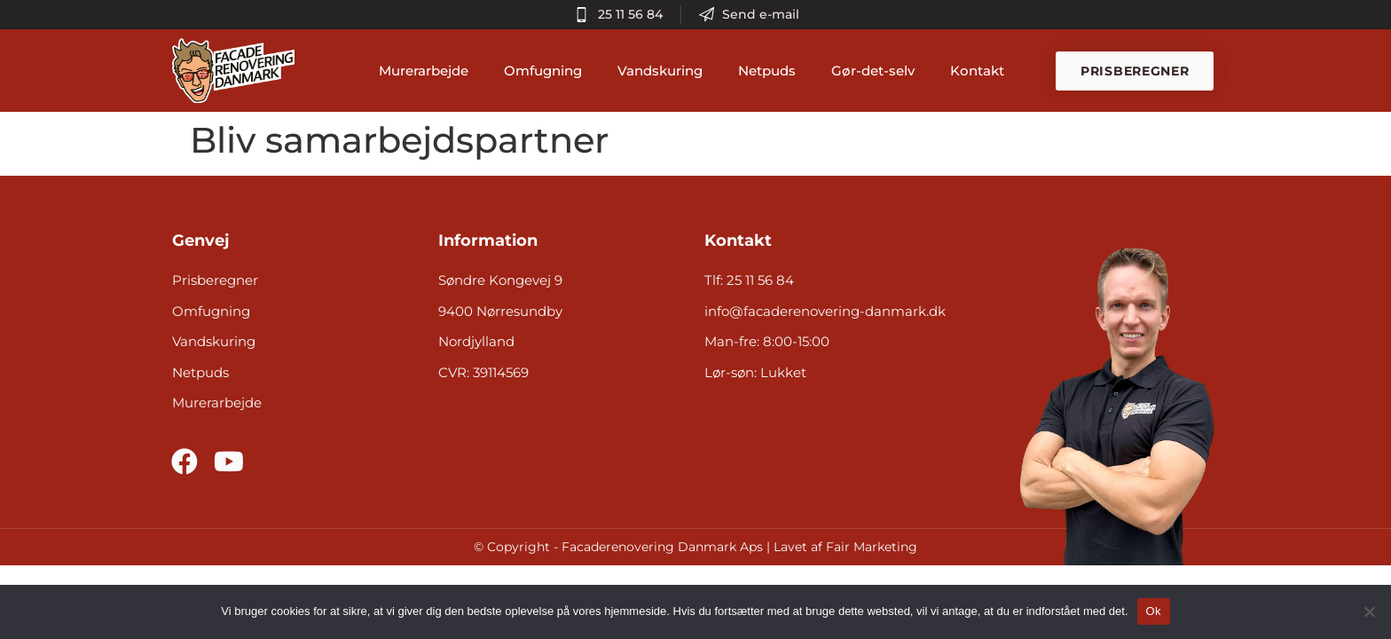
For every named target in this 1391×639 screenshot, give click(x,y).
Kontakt (981, 71)
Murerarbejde (428, 71)
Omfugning (547, 71)
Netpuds (771, 71)
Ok (1153, 611)
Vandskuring (664, 71)
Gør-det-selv (877, 71)
